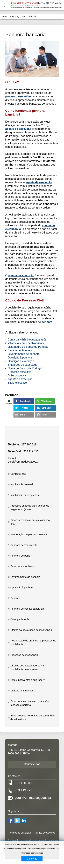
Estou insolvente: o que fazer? (27, 679)
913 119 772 (31, 451)
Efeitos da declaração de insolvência (31, 629)
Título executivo (17, 382)
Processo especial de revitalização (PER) (30, 522)
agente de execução (18, 128)
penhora (47, 321)
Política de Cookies (44, 832)
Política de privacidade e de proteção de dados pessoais (33, 842)
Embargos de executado (22, 364)
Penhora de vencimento (23, 545)
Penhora (15, 598)
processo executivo (18, 96)
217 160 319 (29, 444)
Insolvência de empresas (24, 495)
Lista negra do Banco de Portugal (28, 346)
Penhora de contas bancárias (27, 608)
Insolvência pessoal (21, 484)
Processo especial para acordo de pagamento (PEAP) (29, 507)
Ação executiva (17, 375)
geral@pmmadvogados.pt (23, 461)
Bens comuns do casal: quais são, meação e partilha (29, 703)
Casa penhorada (19, 619)
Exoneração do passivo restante (28, 534)
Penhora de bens (20, 555)
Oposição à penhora (20, 357)
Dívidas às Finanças (21, 690)
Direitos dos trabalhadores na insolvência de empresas (27, 667)
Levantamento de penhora (24, 353)
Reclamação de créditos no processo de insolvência (33, 642)
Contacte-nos (18, 473)
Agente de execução (20, 379)
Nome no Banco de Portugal (25, 368)
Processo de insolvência (24, 654)
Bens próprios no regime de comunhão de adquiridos (32, 717)
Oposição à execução (21, 361)
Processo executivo (19, 371)
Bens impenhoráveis (20, 350)
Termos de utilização (20, 832)
